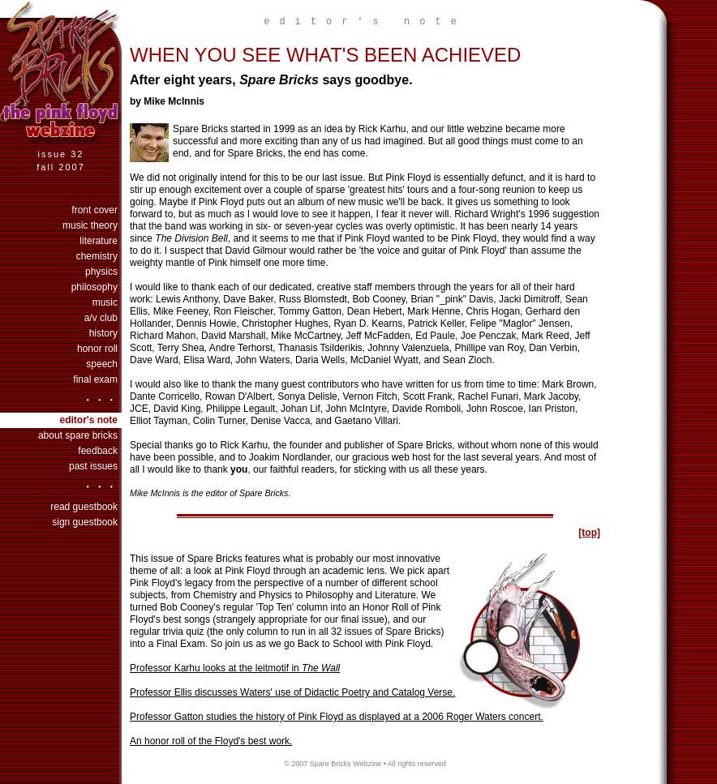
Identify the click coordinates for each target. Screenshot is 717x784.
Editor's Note (88, 420)
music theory (90, 225)
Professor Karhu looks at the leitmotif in (235, 668)
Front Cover (94, 210)
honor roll (97, 348)
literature (98, 240)
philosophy (94, 287)
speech (102, 364)
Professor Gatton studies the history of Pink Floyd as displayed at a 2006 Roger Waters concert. (336, 716)
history (103, 333)
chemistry (97, 256)
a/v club (101, 317)
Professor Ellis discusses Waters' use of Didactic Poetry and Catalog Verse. (292, 692)
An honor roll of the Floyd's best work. (211, 741)
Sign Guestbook (85, 522)
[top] (589, 532)
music (105, 302)
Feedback (98, 450)
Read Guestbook (84, 506)
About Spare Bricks (78, 435)
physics (101, 271)
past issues (93, 466)
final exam (95, 379)
